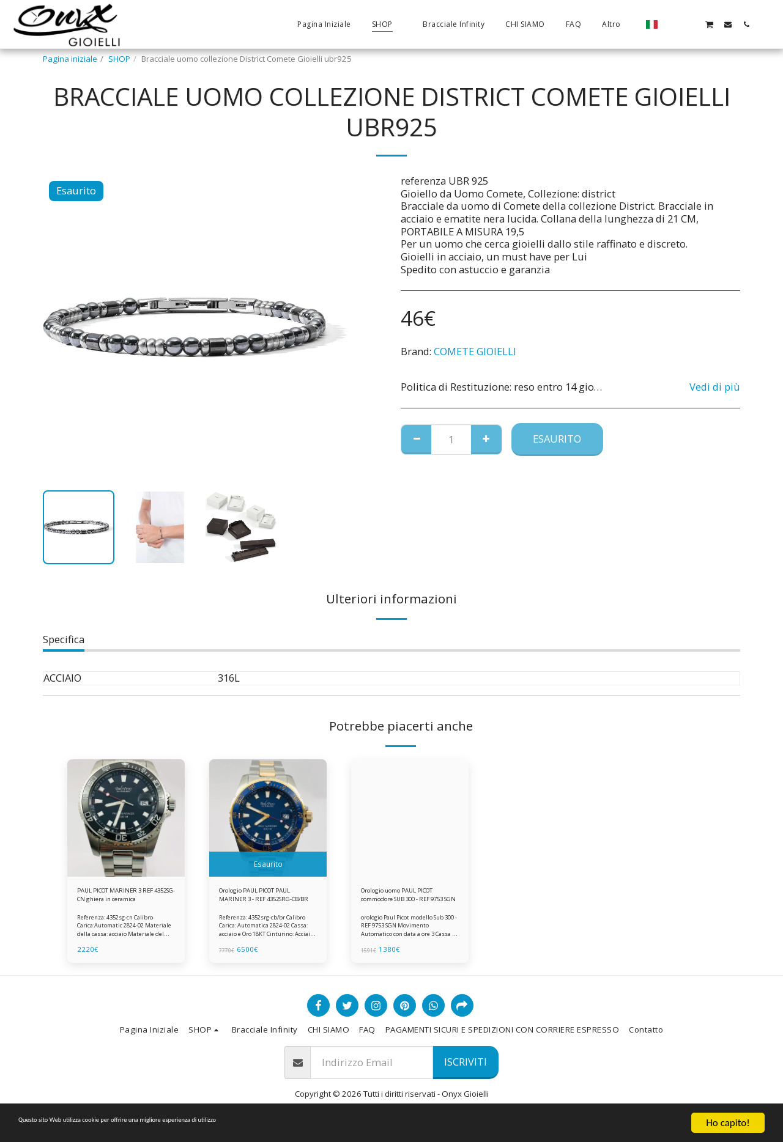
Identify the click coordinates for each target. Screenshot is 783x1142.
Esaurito (557, 439)
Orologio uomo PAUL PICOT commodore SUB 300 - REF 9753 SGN (404, 898)
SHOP (119, 58)
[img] (126, 818)
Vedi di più (714, 387)
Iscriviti (465, 1068)
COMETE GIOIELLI (475, 351)
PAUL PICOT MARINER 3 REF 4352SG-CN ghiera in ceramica (123, 898)
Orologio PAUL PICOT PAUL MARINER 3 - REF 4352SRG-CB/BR (259, 898)
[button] (672, 24)
